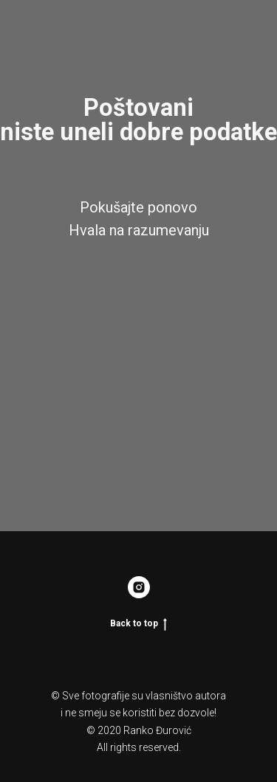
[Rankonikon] (139, 587)
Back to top (138, 623)
